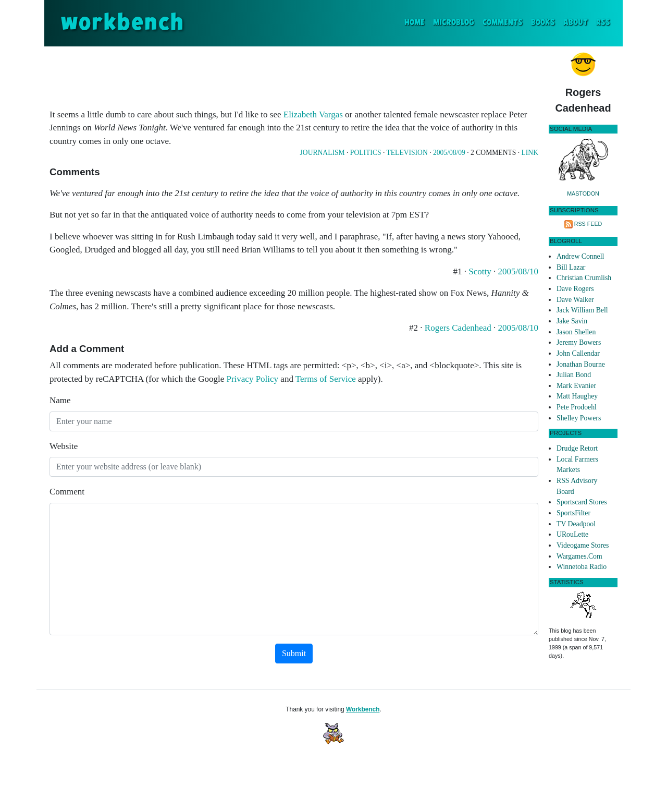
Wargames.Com (579, 556)
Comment (67, 492)
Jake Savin (572, 321)
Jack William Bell (582, 310)
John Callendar (578, 353)
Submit (294, 653)
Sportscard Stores (582, 502)
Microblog (453, 23)
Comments (503, 23)
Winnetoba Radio (582, 567)
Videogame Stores (583, 545)
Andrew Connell (580, 256)
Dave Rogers (575, 289)
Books (543, 23)
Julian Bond (574, 375)
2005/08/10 (518, 271)
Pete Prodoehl (577, 407)
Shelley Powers (579, 418)
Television (406, 152)
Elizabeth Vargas (313, 114)
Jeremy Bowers (579, 342)
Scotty (479, 271)
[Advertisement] (294, 75)
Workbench (363, 709)
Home (416, 22)
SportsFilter (573, 513)
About (575, 23)
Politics (365, 152)
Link (530, 152)
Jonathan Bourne (581, 364)
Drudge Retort (577, 448)
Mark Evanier (576, 386)
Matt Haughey (577, 396)
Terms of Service (325, 379)
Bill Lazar (571, 267)
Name (60, 400)
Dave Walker (575, 300)
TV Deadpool (576, 524)
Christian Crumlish (584, 278)
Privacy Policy (252, 379)
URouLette (572, 534)
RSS (603, 23)
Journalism (322, 152)
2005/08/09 (449, 152)
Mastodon (583, 193)
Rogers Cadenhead (458, 328)
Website (64, 446)
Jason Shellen (576, 332)
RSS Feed (588, 224)
